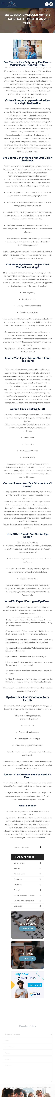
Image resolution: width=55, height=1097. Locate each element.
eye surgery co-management (24, 895)
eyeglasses (18, 879)
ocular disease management (24, 901)
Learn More (27, 928)
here (43, 837)
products (17, 890)
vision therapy (19, 863)
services (17, 868)
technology (18, 906)
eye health (17, 885)
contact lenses (19, 874)
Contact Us (27, 958)
